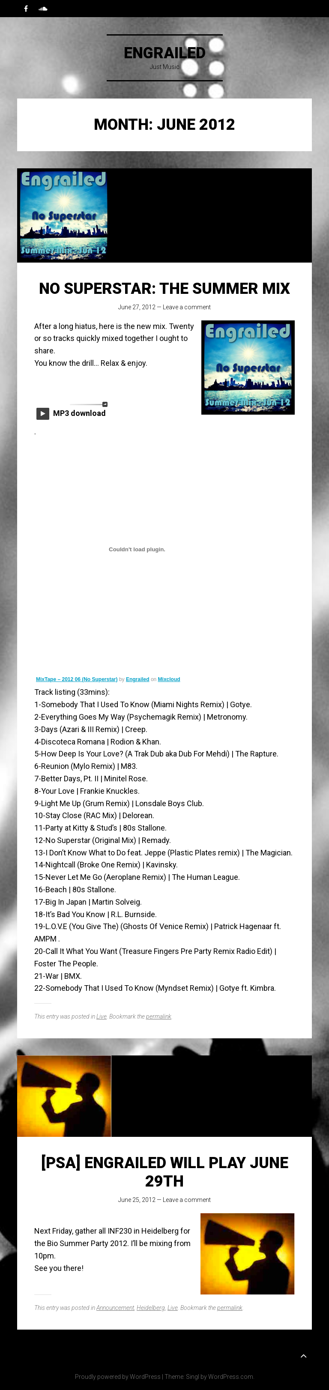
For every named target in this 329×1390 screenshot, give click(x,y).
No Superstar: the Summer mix (164, 289)
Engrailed (165, 53)
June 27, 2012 (137, 307)
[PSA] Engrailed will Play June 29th (164, 1172)
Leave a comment (187, 307)
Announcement (115, 1307)
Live (101, 1016)
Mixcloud (169, 679)
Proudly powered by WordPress (118, 1376)
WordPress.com (230, 1376)
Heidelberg (151, 1307)
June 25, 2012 (137, 1199)
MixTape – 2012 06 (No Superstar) (77, 679)
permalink (158, 1016)
